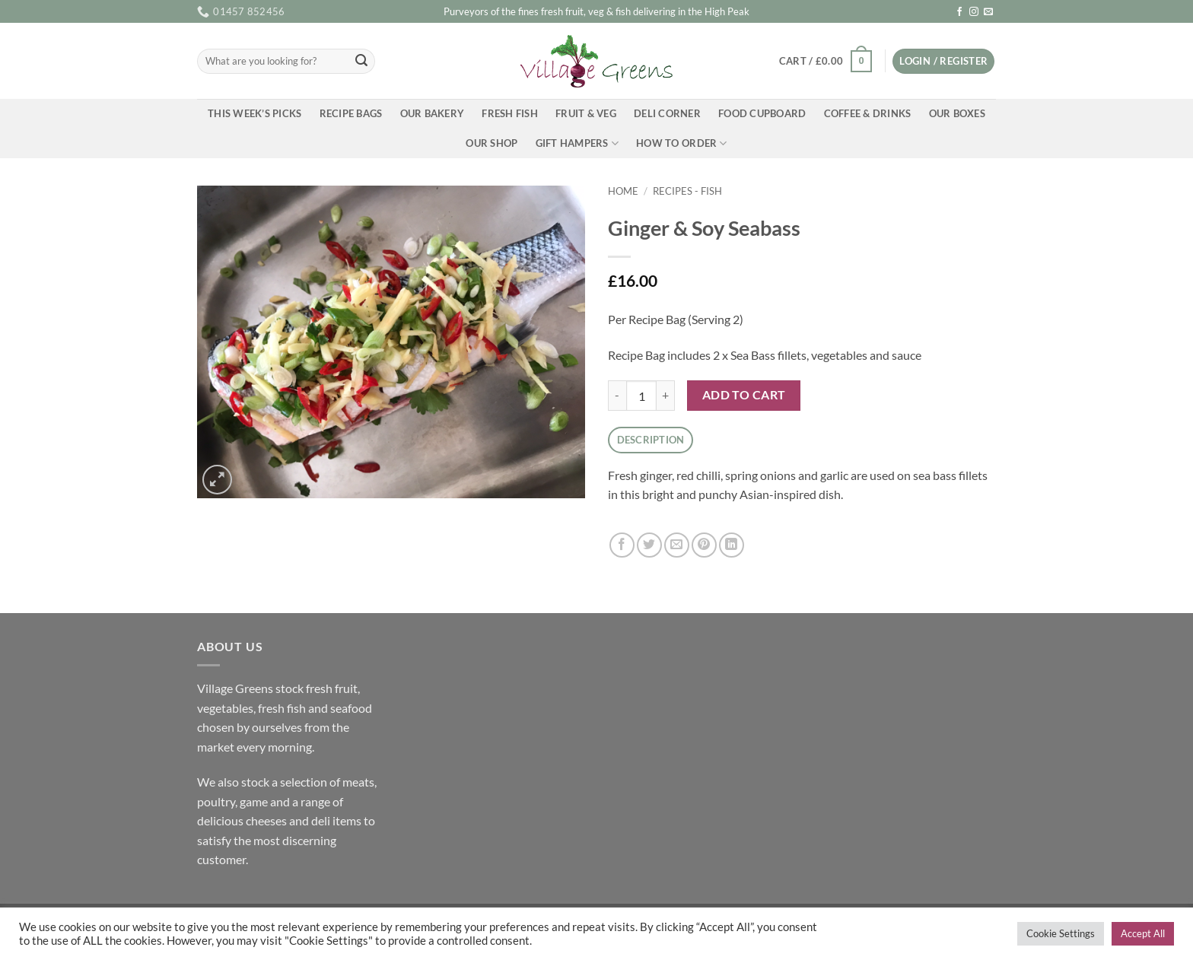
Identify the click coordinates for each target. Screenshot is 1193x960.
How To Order (681, 143)
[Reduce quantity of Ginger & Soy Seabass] (617, 395)
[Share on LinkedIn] (731, 545)
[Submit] (361, 62)
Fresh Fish (510, 113)
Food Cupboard (762, 113)
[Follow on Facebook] (959, 12)
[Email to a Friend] (676, 545)
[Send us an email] (988, 12)
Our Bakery (432, 113)
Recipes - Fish (687, 191)
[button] (825, 61)
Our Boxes (957, 113)
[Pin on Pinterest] (704, 545)
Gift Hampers (577, 143)
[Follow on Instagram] (973, 12)
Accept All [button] (1143, 933)
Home (623, 191)
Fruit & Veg (585, 113)
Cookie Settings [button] (1060, 933)
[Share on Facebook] (622, 545)
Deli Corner (667, 113)
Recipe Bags (351, 113)
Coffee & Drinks (867, 113)
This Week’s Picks (254, 113)
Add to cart (744, 395)
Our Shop (491, 143)
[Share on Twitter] (649, 545)
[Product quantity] (641, 395)
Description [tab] (651, 440)
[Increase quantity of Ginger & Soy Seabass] (666, 395)
